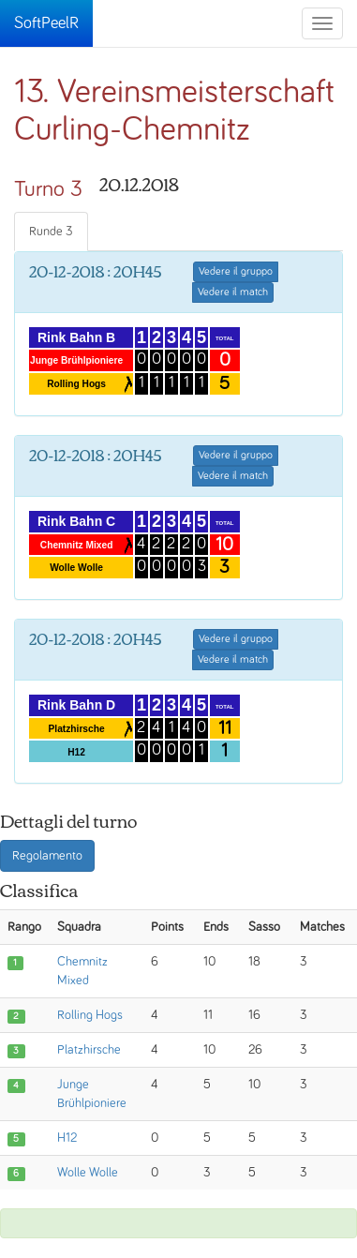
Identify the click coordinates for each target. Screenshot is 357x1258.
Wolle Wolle (87, 1172)
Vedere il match (233, 292)
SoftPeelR (46, 23)
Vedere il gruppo (236, 271)
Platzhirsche (89, 1049)
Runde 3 (51, 231)
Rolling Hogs (90, 1015)
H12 (67, 1138)
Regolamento (47, 855)
